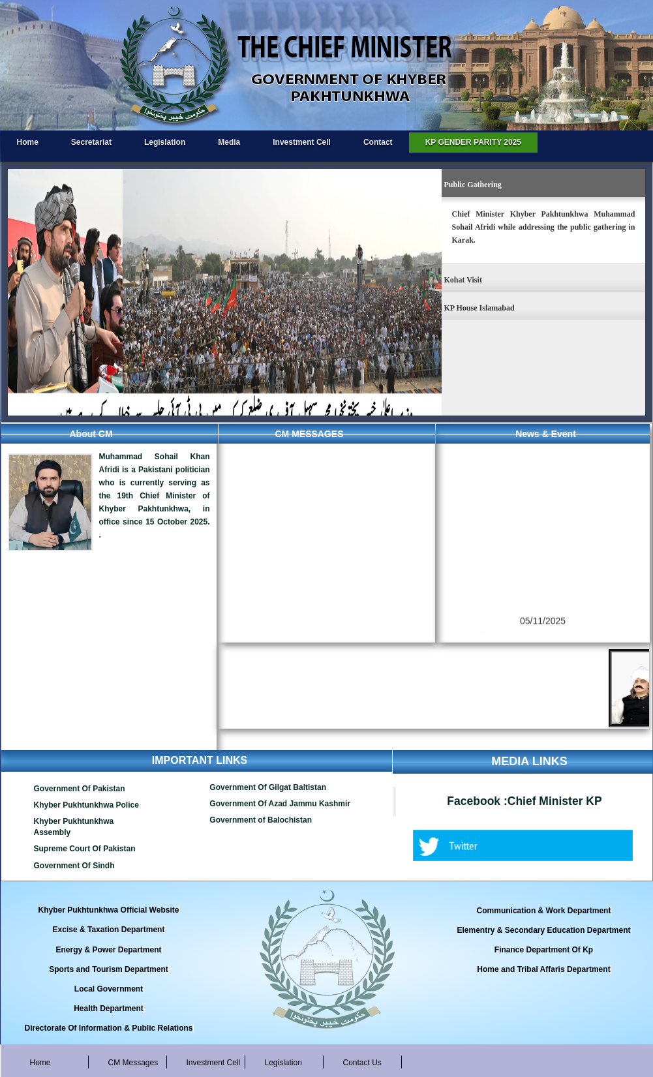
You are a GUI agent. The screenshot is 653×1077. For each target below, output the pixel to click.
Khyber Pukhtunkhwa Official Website (108, 910)
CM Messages (133, 1062)
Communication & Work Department (544, 910)
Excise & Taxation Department (109, 929)
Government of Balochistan (260, 820)
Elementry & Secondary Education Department (543, 930)
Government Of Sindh (74, 865)
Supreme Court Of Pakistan (85, 848)
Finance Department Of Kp (543, 949)
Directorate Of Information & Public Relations (108, 1028)
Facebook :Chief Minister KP (524, 801)
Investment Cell (302, 142)
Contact (378, 142)
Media (229, 142)
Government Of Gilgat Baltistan (267, 787)
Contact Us (362, 1062)
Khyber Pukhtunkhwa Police (86, 805)
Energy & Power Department (108, 949)
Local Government (108, 989)
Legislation (164, 142)
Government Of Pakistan (79, 788)
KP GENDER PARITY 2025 (473, 142)
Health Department (109, 1008)
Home (27, 142)
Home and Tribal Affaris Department (543, 969)
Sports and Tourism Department (108, 969)
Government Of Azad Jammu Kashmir (279, 803)
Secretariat (91, 142)
